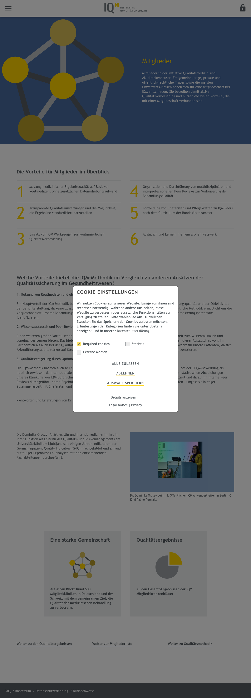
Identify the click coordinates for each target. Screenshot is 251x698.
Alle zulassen (125, 364)
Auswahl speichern (125, 383)
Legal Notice (118, 405)
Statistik (135, 344)
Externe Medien (92, 352)
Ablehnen (125, 373)
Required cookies (93, 344)
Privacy (136, 405)
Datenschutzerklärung (133, 331)
